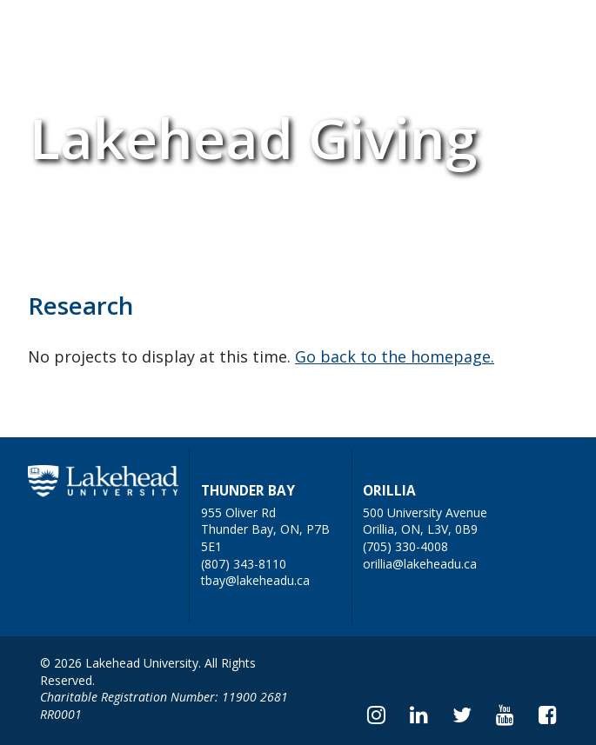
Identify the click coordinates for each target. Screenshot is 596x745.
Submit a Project (234, 31)
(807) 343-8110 (243, 563)
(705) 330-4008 (405, 546)
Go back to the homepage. (394, 356)
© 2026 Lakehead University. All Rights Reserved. (148, 671)
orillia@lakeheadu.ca (420, 563)
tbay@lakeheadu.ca (255, 580)
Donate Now (361, 31)
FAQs (129, 31)
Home (59, 31)
